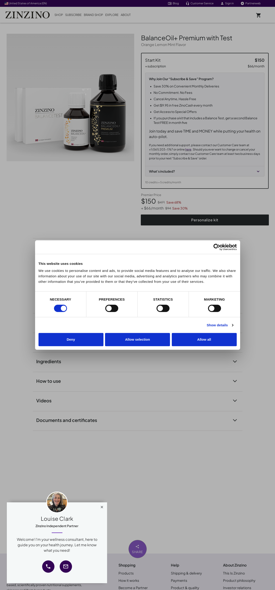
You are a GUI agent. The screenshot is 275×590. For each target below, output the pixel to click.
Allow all (204, 339)
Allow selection (137, 339)
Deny (71, 339)
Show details (217, 325)
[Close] (102, 506)
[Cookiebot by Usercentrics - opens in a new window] (217, 247)
